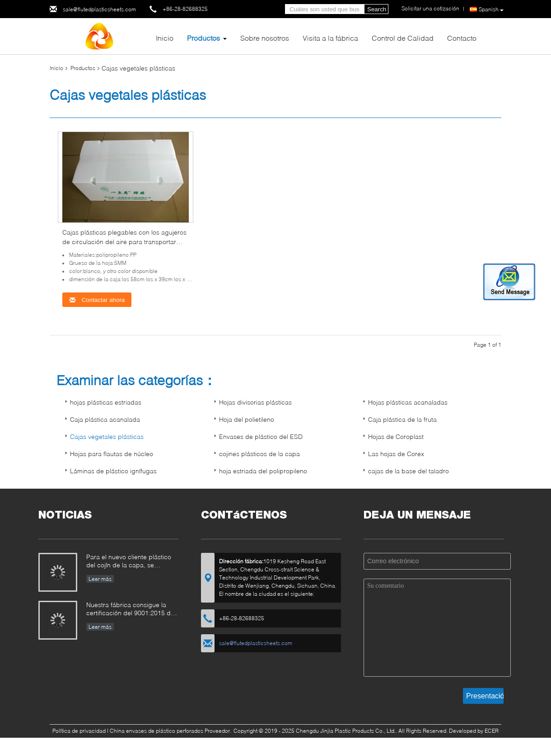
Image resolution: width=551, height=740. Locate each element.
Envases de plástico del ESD (261, 436)
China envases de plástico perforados (156, 730)
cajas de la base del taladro (408, 471)
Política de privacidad (79, 730)
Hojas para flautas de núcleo (111, 453)
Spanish (491, 9)
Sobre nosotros (264, 37)
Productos (203, 37)
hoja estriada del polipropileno (263, 471)
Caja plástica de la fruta (402, 419)
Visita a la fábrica (330, 37)
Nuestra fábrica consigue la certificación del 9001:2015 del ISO (131, 609)
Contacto (461, 37)
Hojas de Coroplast (396, 436)
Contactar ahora (97, 300)
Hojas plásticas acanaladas (408, 402)
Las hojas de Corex (396, 453)
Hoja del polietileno (246, 419)
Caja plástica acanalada (105, 419)
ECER (492, 730)
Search (376, 9)
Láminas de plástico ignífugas (113, 471)
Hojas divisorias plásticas (255, 402)
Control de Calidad (403, 37)
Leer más (100, 578)
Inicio (164, 37)
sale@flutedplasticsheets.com (99, 9)
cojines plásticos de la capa (259, 453)
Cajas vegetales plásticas (107, 436)
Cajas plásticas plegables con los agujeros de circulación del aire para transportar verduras (124, 241)
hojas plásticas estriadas (105, 402)
